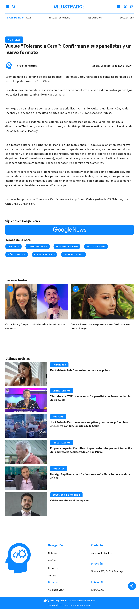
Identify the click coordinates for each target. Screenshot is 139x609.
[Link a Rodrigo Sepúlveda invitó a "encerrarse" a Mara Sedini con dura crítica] (26, 478)
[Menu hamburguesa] (7, 7)
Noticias (14, 39)
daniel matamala (37, 246)
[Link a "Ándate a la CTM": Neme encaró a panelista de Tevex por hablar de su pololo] (26, 400)
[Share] (132, 586)
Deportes (53, 568)
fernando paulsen (67, 246)
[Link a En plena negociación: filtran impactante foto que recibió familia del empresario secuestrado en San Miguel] (26, 452)
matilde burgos (96, 246)
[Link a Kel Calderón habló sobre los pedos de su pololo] (26, 374)
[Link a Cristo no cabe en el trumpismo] (26, 504)
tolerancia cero (73, 254)
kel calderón (97, 17)
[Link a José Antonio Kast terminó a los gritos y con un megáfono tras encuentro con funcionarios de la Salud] (26, 426)
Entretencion (62, 390)
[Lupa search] (13, 7)
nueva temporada (44, 254)
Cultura (52, 575)
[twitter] (125, 6)
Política (52, 560)
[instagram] (132, 6)
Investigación (62, 442)
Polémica (59, 468)
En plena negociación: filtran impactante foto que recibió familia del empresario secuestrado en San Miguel (91, 450)
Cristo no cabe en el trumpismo (69, 500)
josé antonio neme (61, 17)
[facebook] (118, 6)
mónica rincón (16, 254)
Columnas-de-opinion (66, 495)
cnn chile (13, 246)
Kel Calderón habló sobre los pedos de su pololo (80, 370)
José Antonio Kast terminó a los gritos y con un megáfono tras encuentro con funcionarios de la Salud (89, 424)
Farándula (59, 364)
